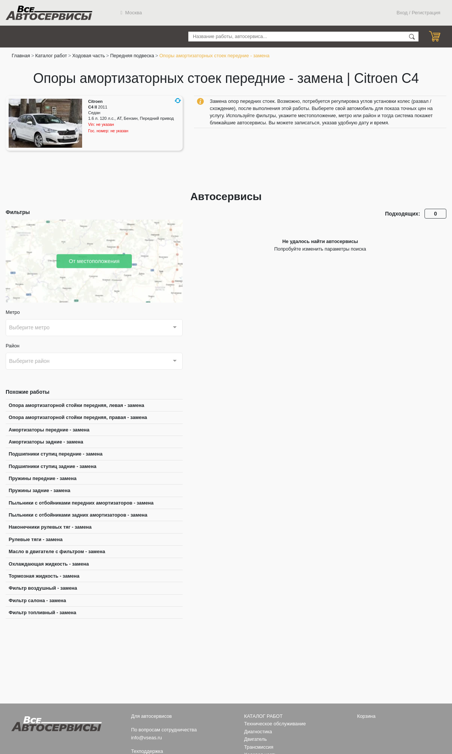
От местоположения (94, 261)
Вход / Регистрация (418, 12)
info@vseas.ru (146, 737)
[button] (177, 100)
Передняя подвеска (132, 55)
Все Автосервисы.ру (49, 13)
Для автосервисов (151, 716)
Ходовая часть (88, 55)
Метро (13, 312)
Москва (131, 12)
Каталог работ (51, 55)
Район (13, 346)
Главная (21, 55)
